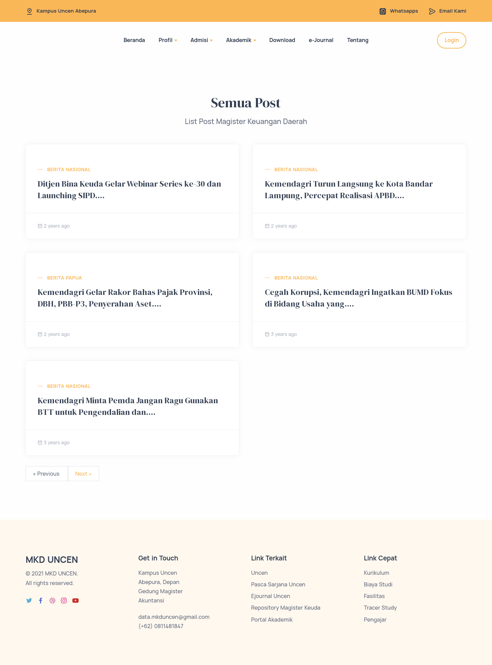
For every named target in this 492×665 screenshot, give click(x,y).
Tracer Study (380, 607)
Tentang (357, 40)
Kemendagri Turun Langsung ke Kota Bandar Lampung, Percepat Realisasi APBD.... (349, 189)
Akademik (241, 40)
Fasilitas (374, 596)
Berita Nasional (69, 169)
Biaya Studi (378, 584)
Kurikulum (376, 572)
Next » (83, 473)
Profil (168, 40)
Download (282, 40)
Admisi (202, 40)
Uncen (259, 572)
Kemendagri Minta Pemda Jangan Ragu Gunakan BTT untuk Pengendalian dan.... (128, 406)
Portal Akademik (271, 619)
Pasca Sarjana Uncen (278, 584)
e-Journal (321, 40)
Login (452, 40)
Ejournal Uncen (270, 596)
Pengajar (375, 619)
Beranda (134, 40)
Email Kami (452, 10)
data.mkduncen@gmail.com (173, 617)
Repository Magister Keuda (285, 607)
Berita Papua (64, 277)
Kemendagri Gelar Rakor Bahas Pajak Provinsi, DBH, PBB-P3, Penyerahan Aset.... (125, 297)
